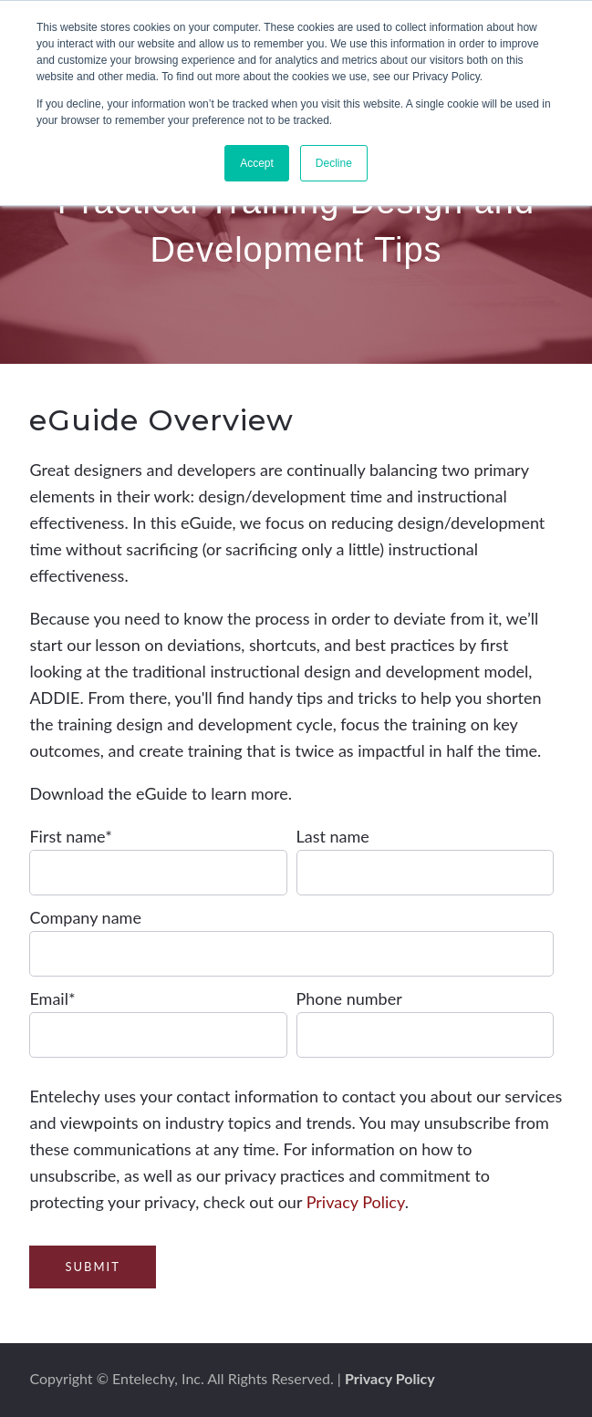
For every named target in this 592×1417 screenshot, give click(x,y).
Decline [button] (334, 163)
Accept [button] (257, 163)
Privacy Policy (355, 1202)
